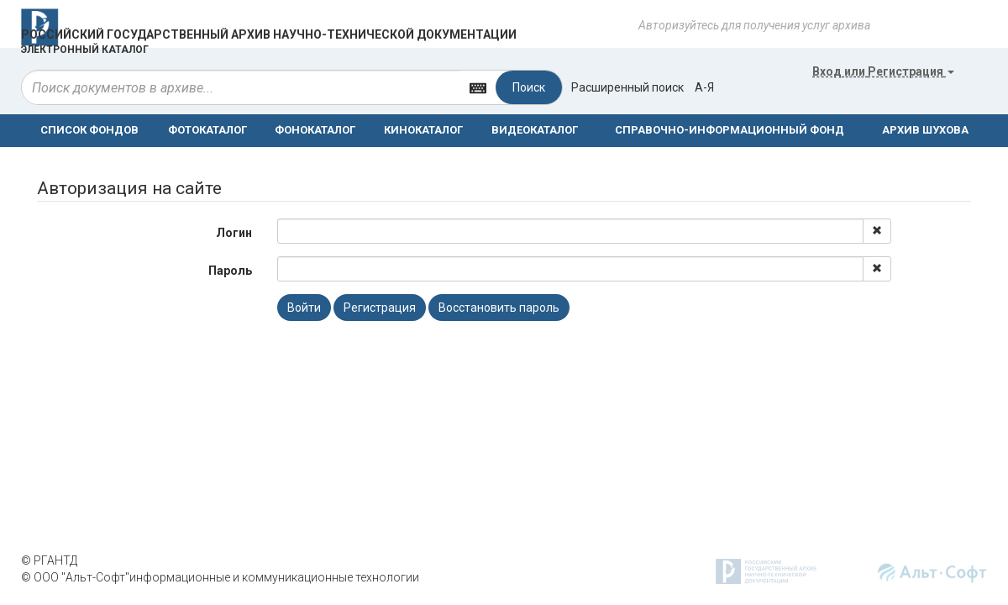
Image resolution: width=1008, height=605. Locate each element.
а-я (704, 87)
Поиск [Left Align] (528, 87)
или (883, 71)
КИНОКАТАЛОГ (423, 130)
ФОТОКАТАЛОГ (207, 130)
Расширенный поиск (627, 87)
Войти (304, 307)
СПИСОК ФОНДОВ (89, 130)
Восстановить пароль (498, 307)
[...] (241, 87)
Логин (234, 232)
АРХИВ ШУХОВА (925, 130)
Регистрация (380, 307)
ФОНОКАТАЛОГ (315, 130)
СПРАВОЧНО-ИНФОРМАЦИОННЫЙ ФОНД (729, 130)
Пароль (230, 270)
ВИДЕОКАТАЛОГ (534, 130)
